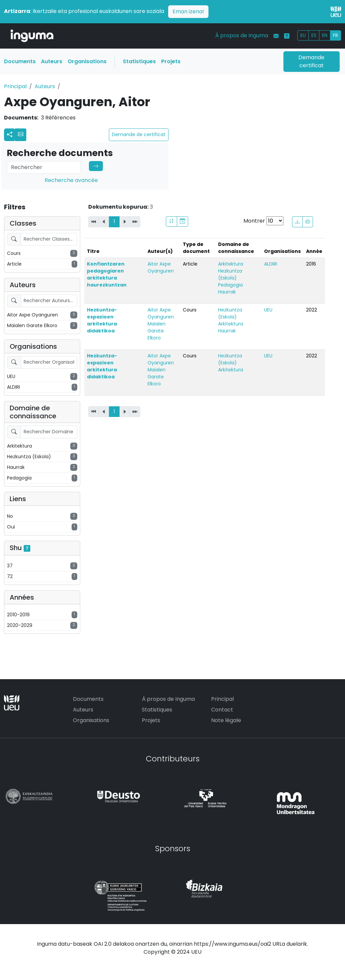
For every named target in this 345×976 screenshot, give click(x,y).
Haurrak (227, 292)
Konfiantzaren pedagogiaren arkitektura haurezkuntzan (107, 274)
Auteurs (51, 61)
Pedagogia (230, 285)
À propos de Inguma (241, 35)
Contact (222, 709)
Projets (170, 61)
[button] (20, 134)
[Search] (44, 167)
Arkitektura (230, 264)
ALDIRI (270, 264)
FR (335, 35)
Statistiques (139, 61)
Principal (15, 86)
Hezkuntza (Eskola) (230, 274)
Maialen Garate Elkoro (157, 330)
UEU (268, 309)
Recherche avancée (71, 180)
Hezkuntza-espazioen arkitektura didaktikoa (102, 320)
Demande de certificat (139, 134)
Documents (20, 61)
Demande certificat (311, 61)
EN (324, 35)
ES (313, 35)
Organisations (87, 61)
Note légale (226, 720)
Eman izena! (188, 11)
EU (303, 35)
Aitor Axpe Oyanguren (161, 267)
